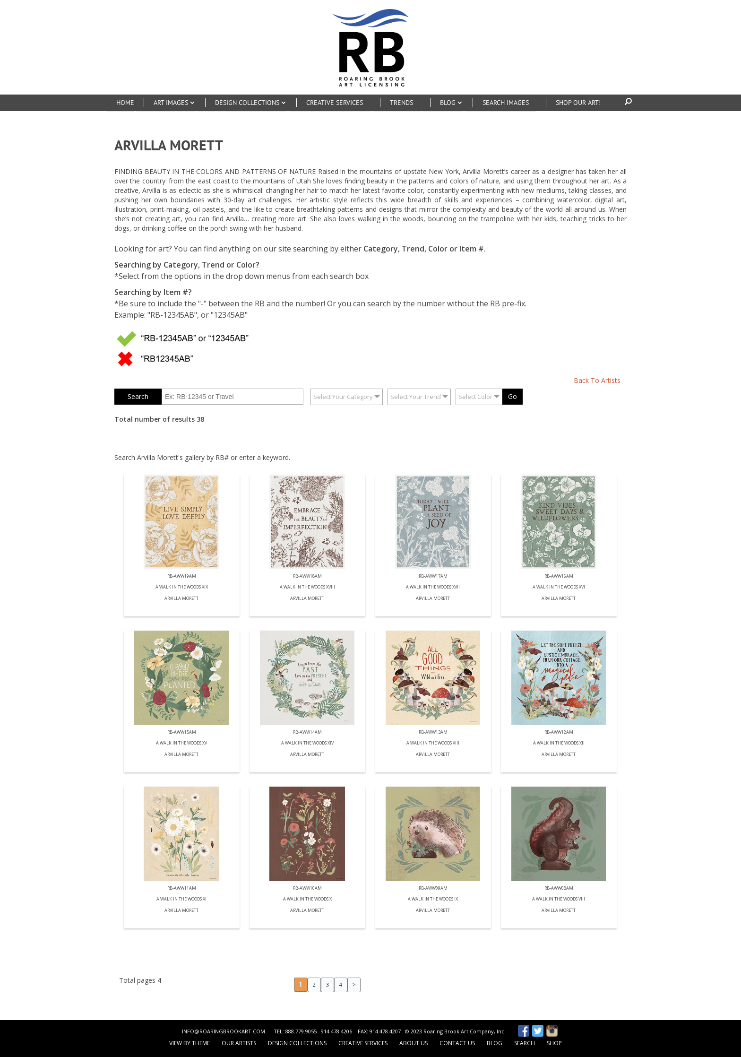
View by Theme (189, 1043)
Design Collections (297, 1043)
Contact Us (457, 1043)
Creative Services (363, 1043)
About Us (413, 1043)
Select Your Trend (415, 396)
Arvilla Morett (181, 598)
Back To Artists (597, 380)
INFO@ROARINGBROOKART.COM (223, 1031)
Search (524, 1043)
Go (512, 396)
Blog (494, 1043)
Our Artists (239, 1043)
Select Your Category (343, 396)
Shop (554, 1043)
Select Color (475, 396)
